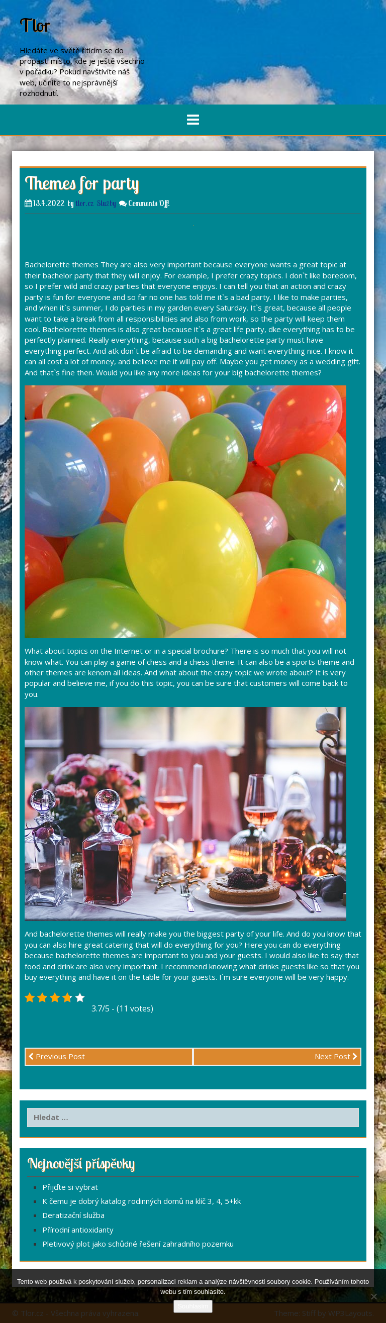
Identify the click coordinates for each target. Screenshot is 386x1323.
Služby (106, 203)
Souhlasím (192, 1306)
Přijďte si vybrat (70, 1187)
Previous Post (56, 1056)
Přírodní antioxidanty (78, 1230)
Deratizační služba (73, 1215)
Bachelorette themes (62, 264)
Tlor (35, 25)
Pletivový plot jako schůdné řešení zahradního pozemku (138, 1244)
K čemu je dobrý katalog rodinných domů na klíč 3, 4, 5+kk (141, 1201)
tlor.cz (84, 203)
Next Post (336, 1056)
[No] (373, 1296)
